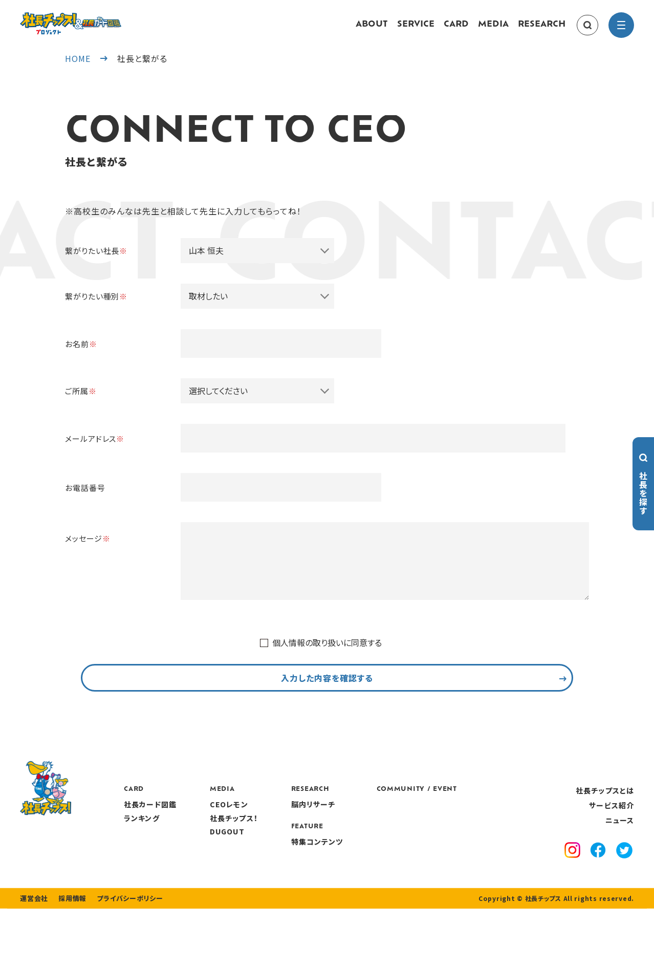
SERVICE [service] (415, 30)
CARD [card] (456, 30)
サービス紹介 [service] (611, 844)
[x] (624, 890)
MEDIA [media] (493, 30)
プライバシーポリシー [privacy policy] (123, 957)
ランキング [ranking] (204, 856)
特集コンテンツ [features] (380, 880)
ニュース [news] (619, 859)
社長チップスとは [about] (605, 829)
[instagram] (572, 890)
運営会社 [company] (33, 957)
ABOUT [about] (372, 30)
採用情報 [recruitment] (69, 957)
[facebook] (597, 890)
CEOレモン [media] (291, 843)
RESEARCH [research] (541, 30)
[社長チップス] (102, 18)
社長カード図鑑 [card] (212, 843)
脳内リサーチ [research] (376, 843)
